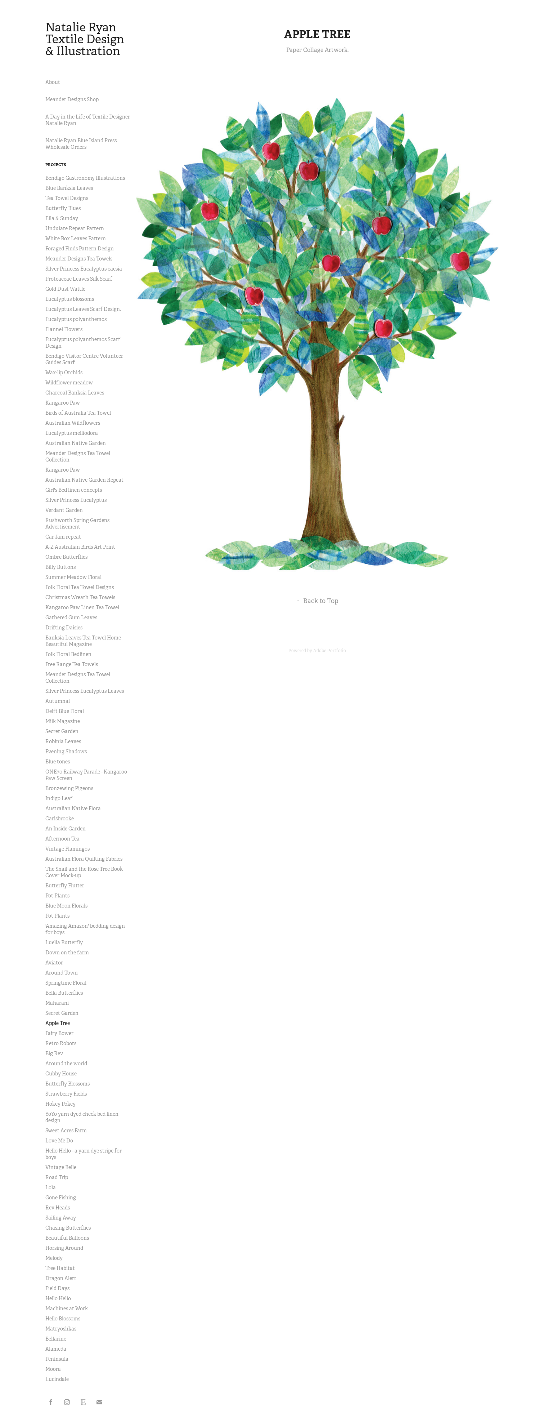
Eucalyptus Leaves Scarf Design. (83, 309)
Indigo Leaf (58, 798)
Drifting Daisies (63, 627)
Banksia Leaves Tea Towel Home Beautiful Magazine (83, 640)
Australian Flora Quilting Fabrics (83, 859)
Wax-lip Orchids (63, 372)
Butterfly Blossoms (67, 1083)
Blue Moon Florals (66, 905)
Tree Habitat (60, 1268)
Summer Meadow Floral (73, 577)
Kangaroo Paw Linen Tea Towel (82, 607)
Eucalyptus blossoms (69, 299)
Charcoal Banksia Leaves (74, 392)
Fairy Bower (59, 1033)
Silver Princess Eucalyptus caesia (83, 269)
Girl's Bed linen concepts (73, 490)
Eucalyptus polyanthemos (76, 319)
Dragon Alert (60, 1278)
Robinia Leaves (63, 741)
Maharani (57, 1003)
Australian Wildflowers (72, 423)
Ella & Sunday (61, 218)
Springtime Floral (65, 983)
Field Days (57, 1288)
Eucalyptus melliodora (71, 433)
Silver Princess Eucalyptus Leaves (84, 691)
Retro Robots (60, 1043)
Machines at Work (66, 1308)
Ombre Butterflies (66, 557)
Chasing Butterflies (68, 1228)
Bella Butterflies (64, 993)
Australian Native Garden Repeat (84, 480)
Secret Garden (61, 731)
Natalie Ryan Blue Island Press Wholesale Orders (81, 143)
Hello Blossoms (62, 1318)
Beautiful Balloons (67, 1238)
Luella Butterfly (64, 942)
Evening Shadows (66, 751)
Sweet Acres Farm (66, 1130)
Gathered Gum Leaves (71, 617)
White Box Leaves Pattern (75, 238)
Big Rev (54, 1053)
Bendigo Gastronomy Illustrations (85, 178)
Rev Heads (57, 1207)
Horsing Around (64, 1248)
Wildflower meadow (69, 382)
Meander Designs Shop (72, 99)
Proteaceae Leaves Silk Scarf (78, 279)
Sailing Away (60, 1217)
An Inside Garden (65, 828)
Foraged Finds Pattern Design (79, 248)
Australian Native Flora (73, 808)
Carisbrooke (59, 818)
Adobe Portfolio (329, 651)
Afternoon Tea (62, 838)
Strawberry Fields (66, 1094)
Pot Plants (57, 895)
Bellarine (55, 1339)
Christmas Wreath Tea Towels (80, 597)
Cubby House (61, 1073)
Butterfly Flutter (64, 885)
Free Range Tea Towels (71, 664)
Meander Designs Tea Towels (78, 258)
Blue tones (57, 761)
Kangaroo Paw (62, 403)
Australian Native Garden (75, 443)
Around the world (66, 1063)
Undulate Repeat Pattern (74, 228)
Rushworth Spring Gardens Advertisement (77, 523)
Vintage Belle (60, 1167)
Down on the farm (67, 952)
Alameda (55, 1349)
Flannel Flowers (63, 329)
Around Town (61, 973)
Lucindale (57, 1379)
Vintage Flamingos (67, 849)
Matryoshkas (60, 1328)
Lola (50, 1187)
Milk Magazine (62, 721)
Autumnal (57, 701)
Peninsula (56, 1359)
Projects (55, 164)
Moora (53, 1369)
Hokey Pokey (60, 1104)
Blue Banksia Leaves (69, 188)
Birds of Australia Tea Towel (78, 413)
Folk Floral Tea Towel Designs (79, 587)
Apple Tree (57, 1023)
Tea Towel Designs (66, 198)
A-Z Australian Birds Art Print (80, 547)
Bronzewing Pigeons (69, 788)
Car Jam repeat (63, 537)
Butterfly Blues (63, 208)
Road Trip (56, 1177)
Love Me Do (59, 1140)
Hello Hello (58, 1298)
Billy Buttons (60, 567)
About (52, 82)
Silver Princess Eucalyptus (76, 500)
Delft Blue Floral (64, 711)
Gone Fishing (60, 1197)
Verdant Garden (64, 510)
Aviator (54, 962)
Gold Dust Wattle (65, 289)
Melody (54, 1258)
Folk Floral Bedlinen (68, 654)
